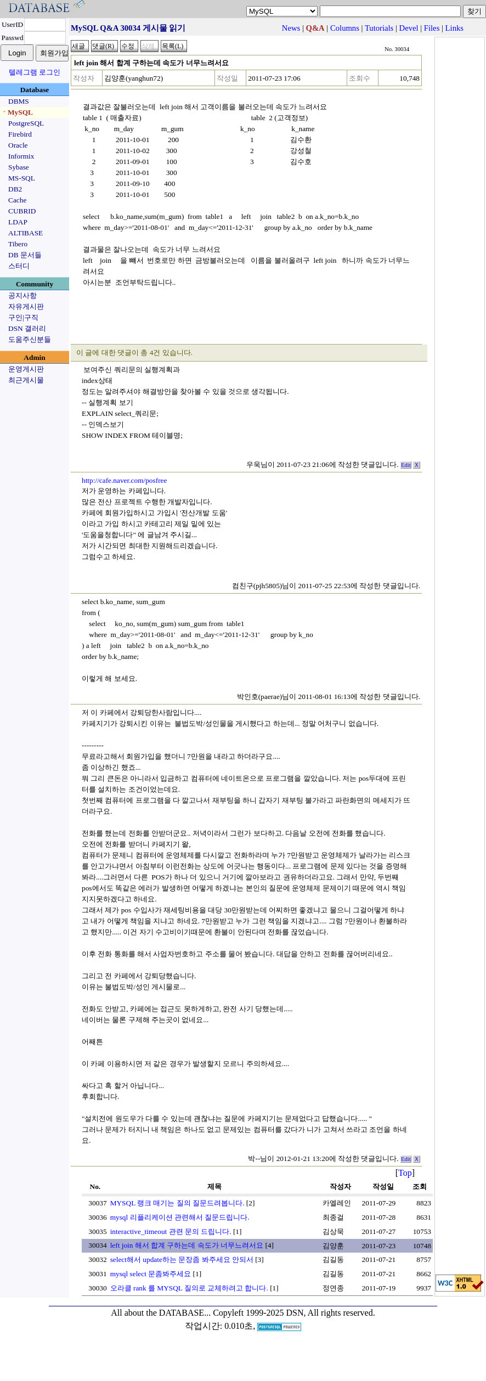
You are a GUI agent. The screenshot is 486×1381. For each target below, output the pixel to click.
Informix (21, 156)
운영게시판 (26, 369)
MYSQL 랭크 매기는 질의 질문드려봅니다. (177, 1203)
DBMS (18, 101)
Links (454, 28)
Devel (409, 28)
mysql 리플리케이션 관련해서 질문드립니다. (180, 1217)
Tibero (17, 244)
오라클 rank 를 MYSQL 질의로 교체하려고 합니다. (189, 1288)
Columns (344, 28)
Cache (17, 200)
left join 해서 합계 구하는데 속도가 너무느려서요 (187, 1245)
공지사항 (22, 295)
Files (432, 28)
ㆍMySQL (17, 112)
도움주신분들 (29, 339)
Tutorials (379, 28)
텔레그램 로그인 (34, 72)
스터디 (19, 266)
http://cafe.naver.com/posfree (124, 480)
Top (405, 1172)
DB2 (15, 189)
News (291, 28)
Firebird (20, 134)
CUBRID (22, 211)
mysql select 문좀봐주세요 (150, 1274)
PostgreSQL (26, 123)
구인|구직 (23, 317)
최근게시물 (26, 380)
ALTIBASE (25, 233)
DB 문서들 (25, 255)
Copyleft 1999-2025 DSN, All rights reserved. (294, 1312)
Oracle (18, 145)
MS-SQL (21, 178)
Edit (406, 465)
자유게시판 (26, 306)
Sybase (18, 167)
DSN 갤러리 (27, 328)
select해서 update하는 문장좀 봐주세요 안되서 (181, 1259)
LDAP (17, 222)
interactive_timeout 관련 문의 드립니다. (170, 1231)
